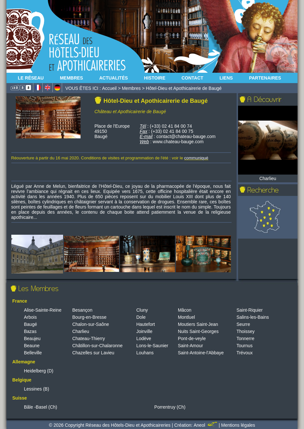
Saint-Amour (190, 345)
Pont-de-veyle (192, 338)
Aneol (206, 425)
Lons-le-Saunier (152, 345)
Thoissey (245, 331)
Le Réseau (31, 77)
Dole (141, 317)
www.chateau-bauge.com (178, 141)
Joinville (144, 331)
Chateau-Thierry (88, 338)
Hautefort (145, 324)
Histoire (154, 77)
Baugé (30, 324)
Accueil (109, 88)
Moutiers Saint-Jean (198, 324)
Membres (71, 77)
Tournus (244, 345)
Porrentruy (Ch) (169, 407)
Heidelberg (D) (38, 370)
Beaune (31, 345)
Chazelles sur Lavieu (93, 352)
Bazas (30, 331)
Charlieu (80, 331)
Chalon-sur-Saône (90, 324)
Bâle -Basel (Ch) (40, 407)
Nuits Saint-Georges (198, 331)
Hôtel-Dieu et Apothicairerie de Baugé (184, 88)
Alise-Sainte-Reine (42, 310)
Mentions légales (238, 425)
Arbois (30, 317)
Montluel (186, 317)
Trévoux (244, 352)
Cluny (142, 310)
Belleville (33, 352)
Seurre (243, 324)
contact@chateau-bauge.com (185, 136)
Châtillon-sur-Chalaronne (97, 345)
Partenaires (265, 77)
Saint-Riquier (249, 310)
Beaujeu (32, 338)
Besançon (82, 310)
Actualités (113, 77)
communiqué (196, 158)
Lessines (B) (36, 388)
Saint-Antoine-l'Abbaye (201, 352)
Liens (226, 77)
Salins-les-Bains (252, 317)
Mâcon (184, 310)
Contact (192, 77)
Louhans (145, 352)
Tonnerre (245, 338)
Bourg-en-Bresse (89, 317)
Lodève (143, 338)
